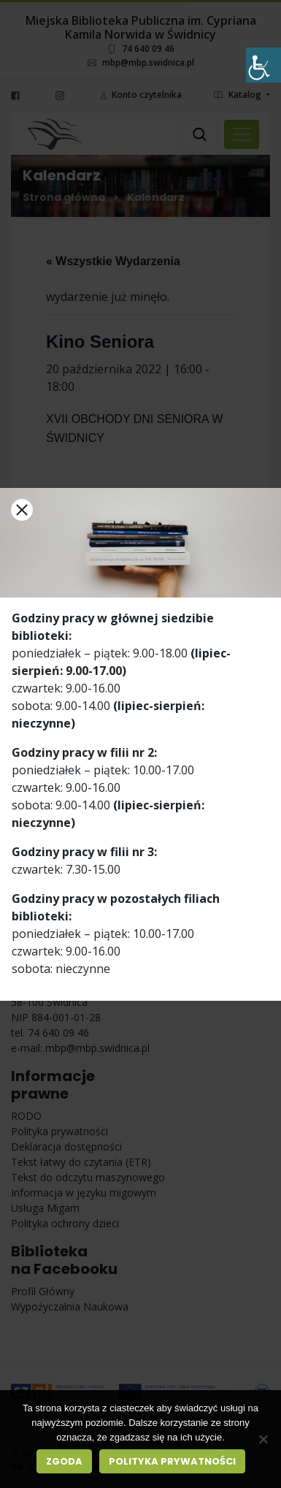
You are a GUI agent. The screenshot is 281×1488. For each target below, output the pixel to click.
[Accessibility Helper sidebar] (263, 65)
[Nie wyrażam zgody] (262, 1439)
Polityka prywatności (172, 1461)
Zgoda (64, 1461)
